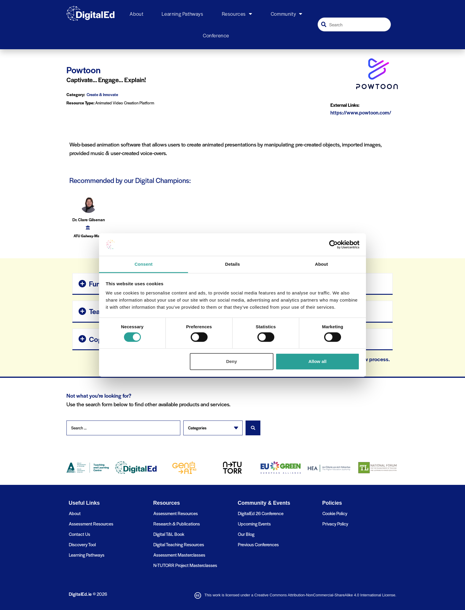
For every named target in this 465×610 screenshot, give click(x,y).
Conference (216, 35)
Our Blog (246, 534)
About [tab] (321, 264)
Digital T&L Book (168, 534)
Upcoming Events (254, 523)
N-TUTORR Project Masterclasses (185, 565)
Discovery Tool (82, 544)
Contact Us (79, 534)
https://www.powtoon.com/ (360, 112)
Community (286, 14)
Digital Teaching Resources (178, 544)
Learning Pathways (182, 13)
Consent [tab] (144, 264)
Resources (237, 14)
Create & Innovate (102, 94)
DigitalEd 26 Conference (261, 513)
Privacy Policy (335, 523)
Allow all (317, 361)
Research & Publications (176, 523)
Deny (231, 361)
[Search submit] (253, 428)
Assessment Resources (91, 523)
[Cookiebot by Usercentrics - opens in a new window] (333, 244)
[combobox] (354, 24)
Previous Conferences (258, 544)
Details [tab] (232, 264)
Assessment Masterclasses (179, 554)
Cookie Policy (334, 513)
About (136, 13)
